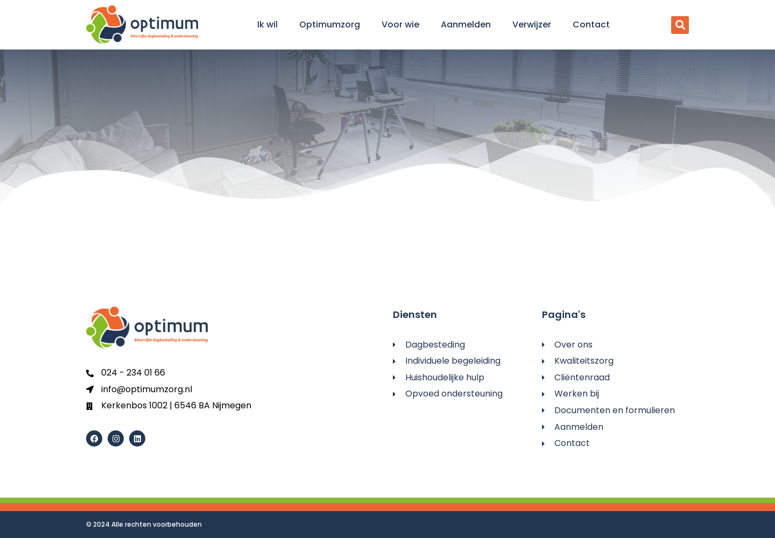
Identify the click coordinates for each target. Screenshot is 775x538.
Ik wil (267, 24)
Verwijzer (531, 24)
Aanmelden (466, 24)
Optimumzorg (329, 24)
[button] (680, 25)
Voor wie (400, 24)
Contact (591, 24)
